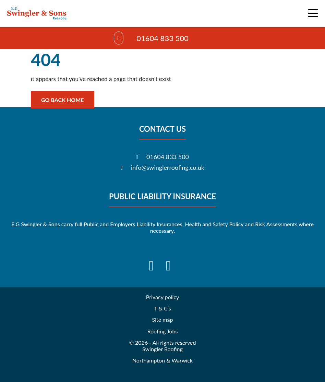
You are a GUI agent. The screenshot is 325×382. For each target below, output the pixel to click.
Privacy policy (162, 297)
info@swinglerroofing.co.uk (167, 167)
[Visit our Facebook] (154, 265)
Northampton (148, 360)
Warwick (182, 360)
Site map (162, 319)
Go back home (62, 100)
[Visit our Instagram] (171, 265)
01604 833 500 (162, 38)
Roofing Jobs (162, 331)
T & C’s (162, 308)
